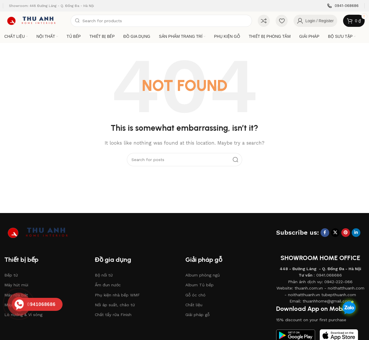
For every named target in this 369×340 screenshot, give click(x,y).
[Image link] (41, 232)
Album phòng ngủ (202, 275)
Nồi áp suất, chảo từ (115, 304)
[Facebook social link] (325, 232)
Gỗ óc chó (195, 295)
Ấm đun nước (108, 285)
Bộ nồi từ (104, 275)
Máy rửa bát (16, 295)
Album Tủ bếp (199, 285)
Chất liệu (193, 304)
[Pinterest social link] (345, 232)
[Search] (161, 21)
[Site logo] (34, 20)
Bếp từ (11, 275)
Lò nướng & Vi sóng (23, 314)
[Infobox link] (343, 5)
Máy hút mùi (16, 285)
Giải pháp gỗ (197, 314)
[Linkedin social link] (356, 232)
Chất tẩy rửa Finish (113, 314)
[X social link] (335, 232)
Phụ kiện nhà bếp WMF (117, 295)
